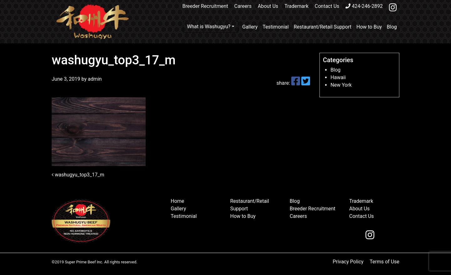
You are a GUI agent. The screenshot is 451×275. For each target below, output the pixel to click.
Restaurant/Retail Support (322, 27)
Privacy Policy (348, 262)
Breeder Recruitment (205, 6)
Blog (392, 27)
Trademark (296, 6)
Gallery (250, 27)
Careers (242, 6)
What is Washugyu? (209, 27)
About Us (268, 6)
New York (341, 85)
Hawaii (338, 77)
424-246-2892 (364, 6)
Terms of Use (384, 262)
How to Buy (369, 27)
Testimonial (276, 27)
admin (93, 79)
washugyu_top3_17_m (78, 175)
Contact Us (327, 6)
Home (177, 201)
